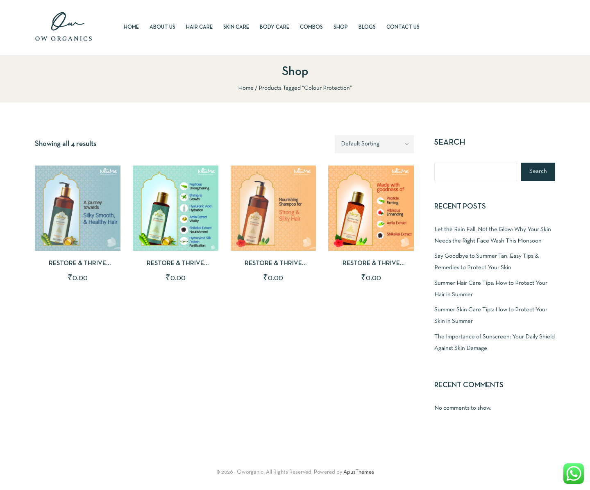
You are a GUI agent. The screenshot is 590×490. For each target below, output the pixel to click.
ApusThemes (358, 472)
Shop (341, 27)
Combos (311, 27)
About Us (162, 27)
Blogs (367, 27)
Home (131, 27)
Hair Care (199, 27)
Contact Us (403, 27)
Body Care (274, 27)
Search (449, 142)
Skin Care (236, 27)
